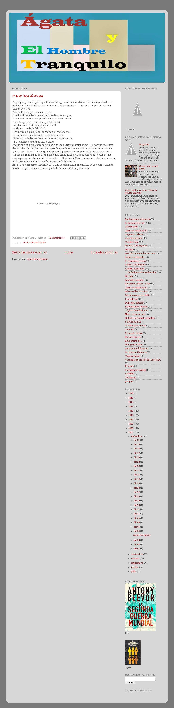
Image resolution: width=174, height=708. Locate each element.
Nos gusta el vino (134, 344)
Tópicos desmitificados (34, 242)
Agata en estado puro (136, 230)
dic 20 (137, 479)
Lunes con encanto (134, 257)
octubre (135, 558)
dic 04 (137, 540)
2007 (131, 432)
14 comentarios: (57, 238)
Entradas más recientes (29, 252)
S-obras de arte (133, 321)
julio (133, 571)
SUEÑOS (129, 373)
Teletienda (130, 377)
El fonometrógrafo (135, 223)
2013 (131, 406)
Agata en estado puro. (136, 287)
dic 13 (137, 505)
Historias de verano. (135, 314)
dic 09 (137, 518)
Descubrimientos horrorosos (140, 253)
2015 (131, 398)
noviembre (137, 554)
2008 (131, 428)
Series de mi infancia (136, 352)
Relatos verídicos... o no (137, 283)
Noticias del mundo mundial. (140, 318)
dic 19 (137, 483)
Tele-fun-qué (131, 242)
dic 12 (137, 509)
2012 (131, 411)
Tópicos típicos (132, 356)
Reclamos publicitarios (137, 348)
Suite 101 (129, 329)
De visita (129, 249)
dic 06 (137, 527)
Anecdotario (131, 226)
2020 (131, 393)
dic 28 (137, 448)
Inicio (69, 252)
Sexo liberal (131, 299)
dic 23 (137, 466)
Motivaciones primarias (137, 219)
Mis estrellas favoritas (136, 291)
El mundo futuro (134, 333)
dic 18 (137, 487)
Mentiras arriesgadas (136, 245)
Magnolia (144, 144)
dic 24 (137, 462)
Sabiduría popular (134, 268)
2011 (131, 415)
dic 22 (137, 470)
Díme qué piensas (134, 302)
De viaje (129, 276)
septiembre (137, 563)
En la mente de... (133, 340)
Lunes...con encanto (135, 264)
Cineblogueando (133, 238)
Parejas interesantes (135, 370)
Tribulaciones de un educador (140, 272)
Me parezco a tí (133, 337)
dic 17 (137, 492)
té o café (129, 366)
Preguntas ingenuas (135, 261)
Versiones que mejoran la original (143, 359)
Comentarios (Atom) (37, 259)
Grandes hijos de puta (136, 306)
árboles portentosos (135, 325)
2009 (131, 423)
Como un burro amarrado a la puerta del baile (141, 191)
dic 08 (137, 522)
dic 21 (137, 474)
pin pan (129, 381)
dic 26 (137, 457)
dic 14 (137, 500)
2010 (131, 419)
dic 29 (137, 444)
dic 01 (137, 548)
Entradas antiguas (104, 252)
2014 (131, 402)
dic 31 (137, 440)
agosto (134, 567)
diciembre (136, 436)
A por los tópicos (27, 95)
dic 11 (137, 513)
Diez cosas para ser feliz (137, 295)
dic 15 (137, 496)
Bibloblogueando (134, 280)
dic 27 (137, 453)
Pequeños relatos (134, 234)
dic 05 (137, 531)
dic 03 (137, 544)
